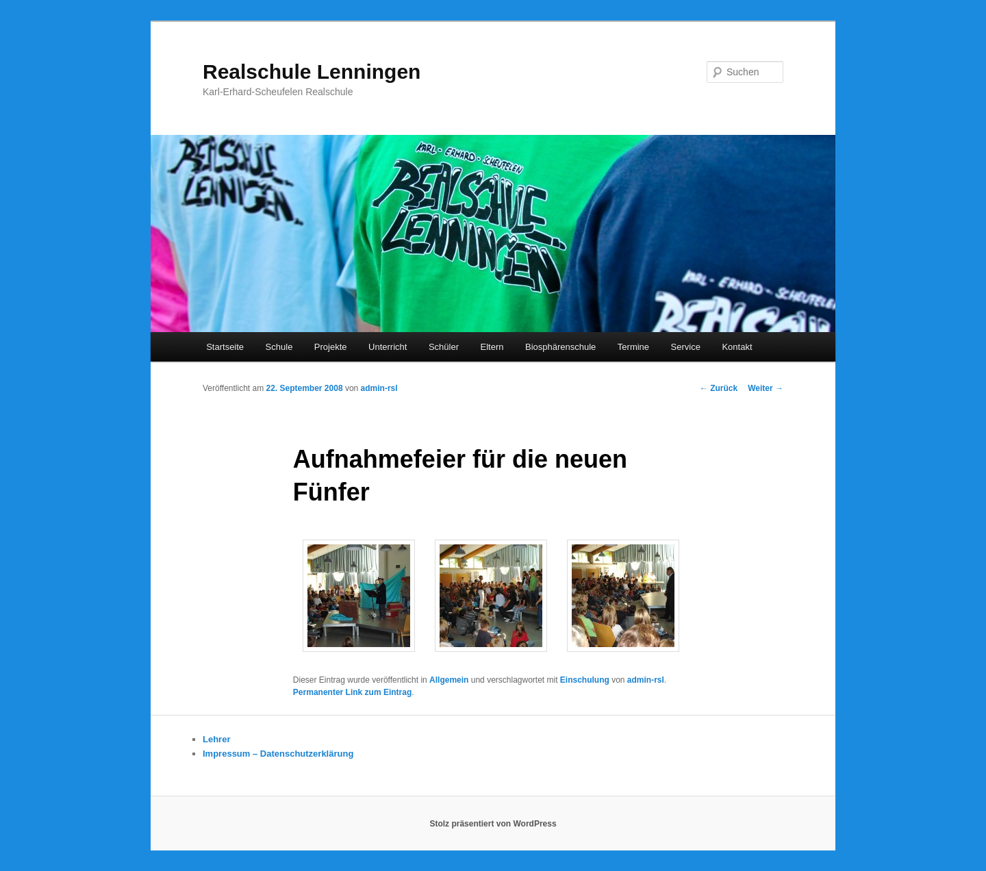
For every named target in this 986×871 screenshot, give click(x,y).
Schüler (444, 347)
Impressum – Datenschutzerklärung (278, 753)
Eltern (492, 347)
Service (685, 347)
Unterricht (387, 347)
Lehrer (216, 739)
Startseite (225, 347)
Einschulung (584, 680)
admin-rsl (379, 388)
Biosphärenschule (560, 347)
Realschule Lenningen (311, 71)
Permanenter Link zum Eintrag (352, 692)
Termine (633, 347)
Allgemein (448, 680)
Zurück (718, 388)
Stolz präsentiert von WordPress (492, 824)
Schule (279, 347)
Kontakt (737, 347)
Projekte (330, 347)
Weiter (765, 388)
